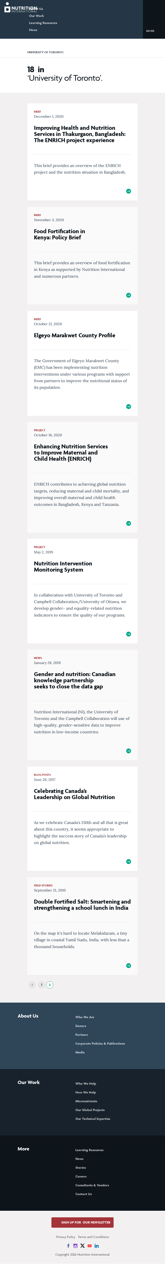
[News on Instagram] (75, 1266)
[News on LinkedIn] (96, 1266)
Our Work (53, 16)
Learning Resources (60, 23)
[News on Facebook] (68, 1266)
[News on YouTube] (89, 1266)
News (50, 30)
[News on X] (82, 1266)
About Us (53, 9)
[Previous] (32, 1005)
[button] (154, 31)
